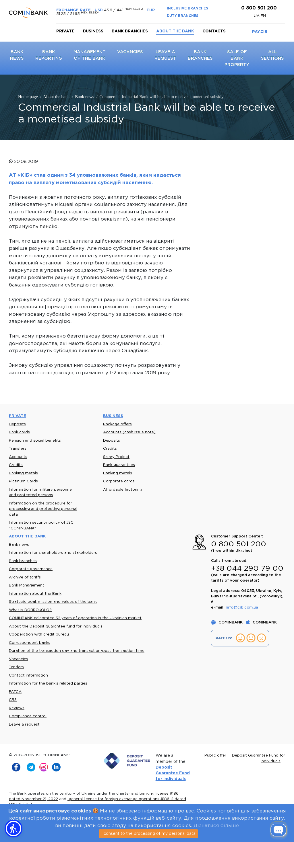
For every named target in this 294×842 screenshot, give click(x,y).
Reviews (16, 708)
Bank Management (26, 585)
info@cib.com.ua (242, 607)
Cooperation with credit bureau (39, 634)
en (263, 15)
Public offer (215, 755)
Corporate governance (31, 569)
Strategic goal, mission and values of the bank (53, 601)
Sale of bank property (237, 58)
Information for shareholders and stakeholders (53, 552)
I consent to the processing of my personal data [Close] (148, 833)
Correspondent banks (29, 642)
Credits (16, 465)
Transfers (17, 448)
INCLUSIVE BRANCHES (187, 8)
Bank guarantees (119, 465)
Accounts (18, 457)
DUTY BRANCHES (182, 15)
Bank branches (130, 31)
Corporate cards (119, 481)
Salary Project (116, 457)
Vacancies (130, 52)
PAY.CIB (259, 32)
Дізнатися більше (216, 826)
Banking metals (23, 473)
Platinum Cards (23, 481)
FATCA (15, 691)
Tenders (16, 667)
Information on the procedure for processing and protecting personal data (43, 509)
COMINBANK (227, 622)
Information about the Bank (35, 593)
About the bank (175, 31)
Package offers (117, 424)
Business (93, 31)
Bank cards (19, 432)
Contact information (28, 675)
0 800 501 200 (258, 8)
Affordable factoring (122, 489)
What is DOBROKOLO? (30, 610)
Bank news (19, 544)
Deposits (17, 424)
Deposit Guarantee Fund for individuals (173, 773)
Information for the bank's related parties (48, 683)
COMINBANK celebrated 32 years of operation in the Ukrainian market (75, 618)
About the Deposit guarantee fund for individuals (55, 626)
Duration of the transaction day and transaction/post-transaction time (76, 650)
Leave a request (24, 724)
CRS (13, 699)
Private (65, 31)
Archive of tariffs (25, 577)
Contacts (214, 31)
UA (257, 15)
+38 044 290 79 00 (247, 569)
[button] (13, 828)
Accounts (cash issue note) (129, 432)
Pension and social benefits (35, 440)
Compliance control (28, 716)
